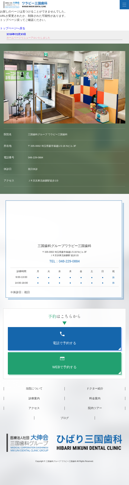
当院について (34, 388)
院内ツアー (95, 408)
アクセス (34, 408)
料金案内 (94, 398)
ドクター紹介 (94, 388)
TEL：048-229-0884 (64, 261)
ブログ (64, 417)
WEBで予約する (64, 363)
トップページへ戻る (12, 28)
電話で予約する (64, 338)
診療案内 (34, 398)
